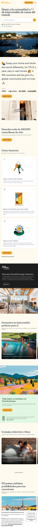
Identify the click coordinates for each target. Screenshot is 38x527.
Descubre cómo (7, 410)
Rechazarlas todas (31, 516)
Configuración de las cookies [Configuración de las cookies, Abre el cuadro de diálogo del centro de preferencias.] (31, 520)
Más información (10, 419)
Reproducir (19, 110)
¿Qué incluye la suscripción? (8, 256)
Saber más (6, 284)
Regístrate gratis (28, 2)
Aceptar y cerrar (31, 513)
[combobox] (19, 20)
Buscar (34, 20)
